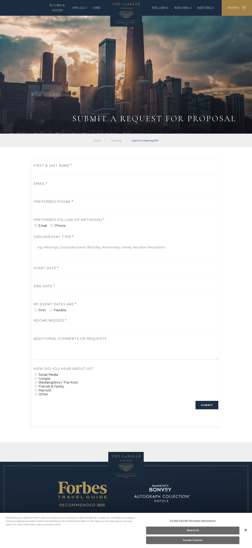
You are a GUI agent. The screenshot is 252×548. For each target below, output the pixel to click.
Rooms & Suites (57, 7)
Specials (79, 8)
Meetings (206, 8)
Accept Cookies (193, 541)
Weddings (183, 8)
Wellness (160, 8)
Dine (96, 8)
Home (97, 140)
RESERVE (237, 8)
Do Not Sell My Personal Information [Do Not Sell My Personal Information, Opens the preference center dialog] (193, 522)
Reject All (193, 531)
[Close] (245, 531)
